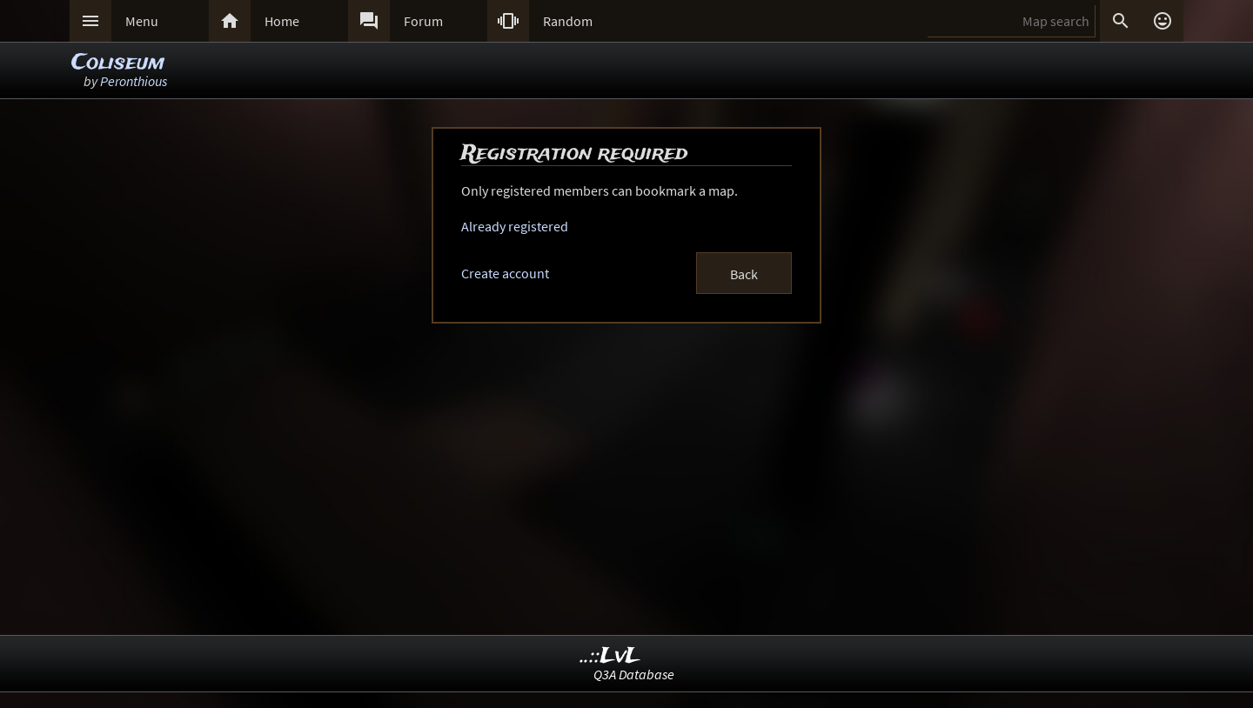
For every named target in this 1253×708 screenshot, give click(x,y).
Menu (141, 21)
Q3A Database (633, 674)
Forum (423, 21)
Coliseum (117, 63)
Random (568, 21)
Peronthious (133, 81)
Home (282, 21)
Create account (505, 273)
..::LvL (610, 656)
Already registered (514, 226)
